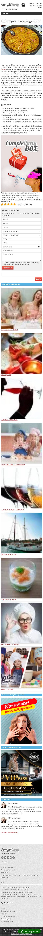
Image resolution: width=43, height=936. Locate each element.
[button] (29, 931)
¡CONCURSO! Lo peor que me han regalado (15, 887)
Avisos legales (5, 919)
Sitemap (3, 913)
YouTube (11, 857)
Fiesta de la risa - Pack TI (9, 330)
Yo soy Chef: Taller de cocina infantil (13, 465)
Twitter (5, 857)
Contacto (4, 908)
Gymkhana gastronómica (9, 420)
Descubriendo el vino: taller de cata (12, 509)
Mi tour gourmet (6, 375)
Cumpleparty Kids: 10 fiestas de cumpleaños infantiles (18, 894)
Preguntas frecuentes (8, 870)
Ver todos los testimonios (9, 833)
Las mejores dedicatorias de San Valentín (14, 890)
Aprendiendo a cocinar (8, 599)
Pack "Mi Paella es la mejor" (10, 644)
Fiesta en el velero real (8, 554)
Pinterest (8, 857)
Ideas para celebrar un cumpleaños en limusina (16, 892)
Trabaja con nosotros (8, 911)
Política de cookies (7, 921)
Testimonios (5, 872)
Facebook (2, 857)
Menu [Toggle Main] (6, 13)
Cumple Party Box (7, 867)
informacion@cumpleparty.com (21, 934)
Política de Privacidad (8, 916)
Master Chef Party (7, 689)
